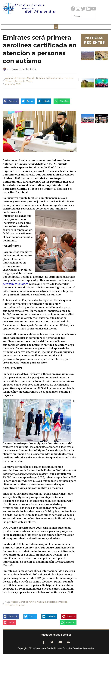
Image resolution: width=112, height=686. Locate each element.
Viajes (29, 81)
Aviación (9, 78)
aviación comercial (57, 602)
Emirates (10, 605)
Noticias (40, 78)
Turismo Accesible (15, 81)
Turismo (68, 78)
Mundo (31, 78)
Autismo (41, 602)
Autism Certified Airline (23, 602)
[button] (56, 26)
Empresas (20, 78)
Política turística (54, 78)
